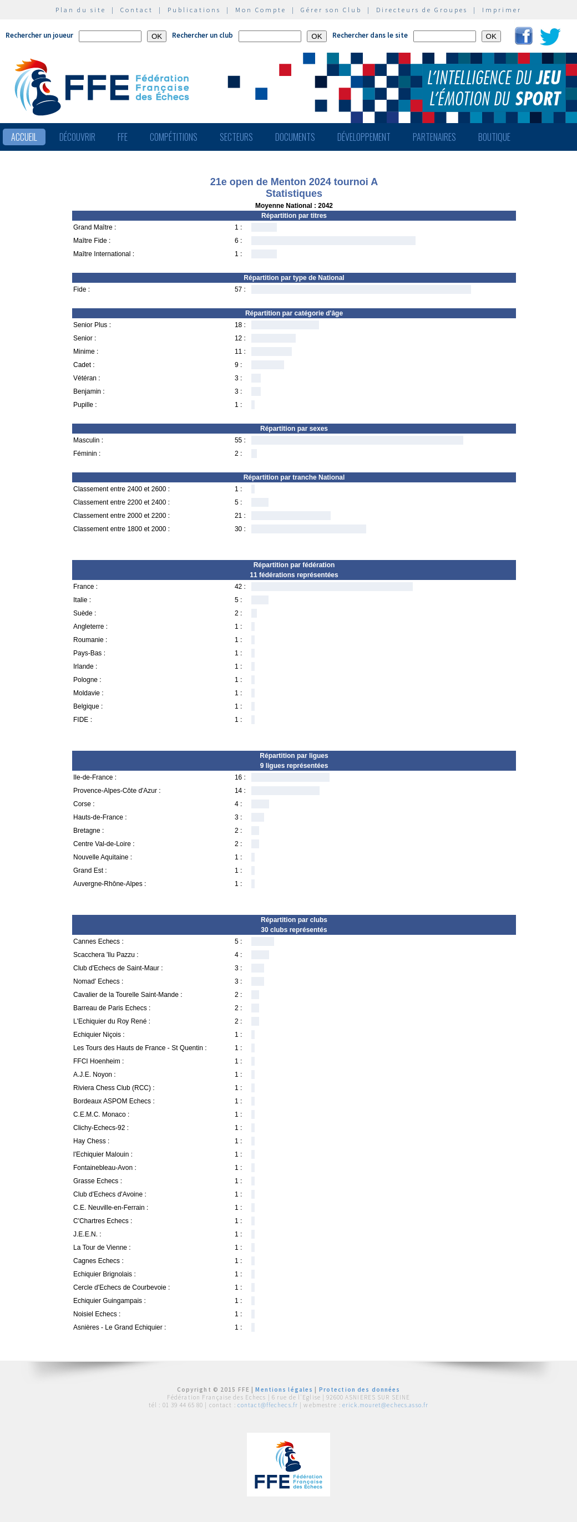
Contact (136, 10)
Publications (194, 10)
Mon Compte (260, 10)
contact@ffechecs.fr (267, 1405)
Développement (364, 137)
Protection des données (360, 1389)
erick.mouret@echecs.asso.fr (385, 1405)
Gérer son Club (331, 10)
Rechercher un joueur (39, 35)
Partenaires (434, 137)
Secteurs (236, 137)
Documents (295, 137)
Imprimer (502, 10)
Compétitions (174, 137)
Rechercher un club (202, 35)
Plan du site (80, 10)
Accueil (24, 137)
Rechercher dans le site (370, 35)
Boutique (494, 137)
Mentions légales (284, 1389)
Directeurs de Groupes (422, 10)
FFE (123, 137)
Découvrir (77, 137)
